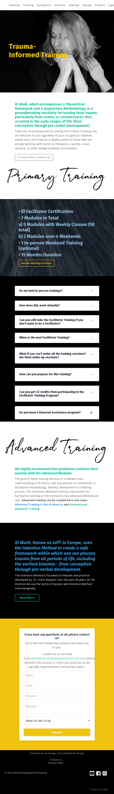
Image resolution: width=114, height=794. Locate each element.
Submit (57, 732)
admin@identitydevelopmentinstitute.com (58, 658)
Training (28, 5)
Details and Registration (36, 263)
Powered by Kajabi (99, 789)
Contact (100, 5)
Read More (27, 597)
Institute (59, 5)
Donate (87, 5)
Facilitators (44, 5)
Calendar (74, 5)
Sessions (14, 5)
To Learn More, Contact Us (34, 157)
